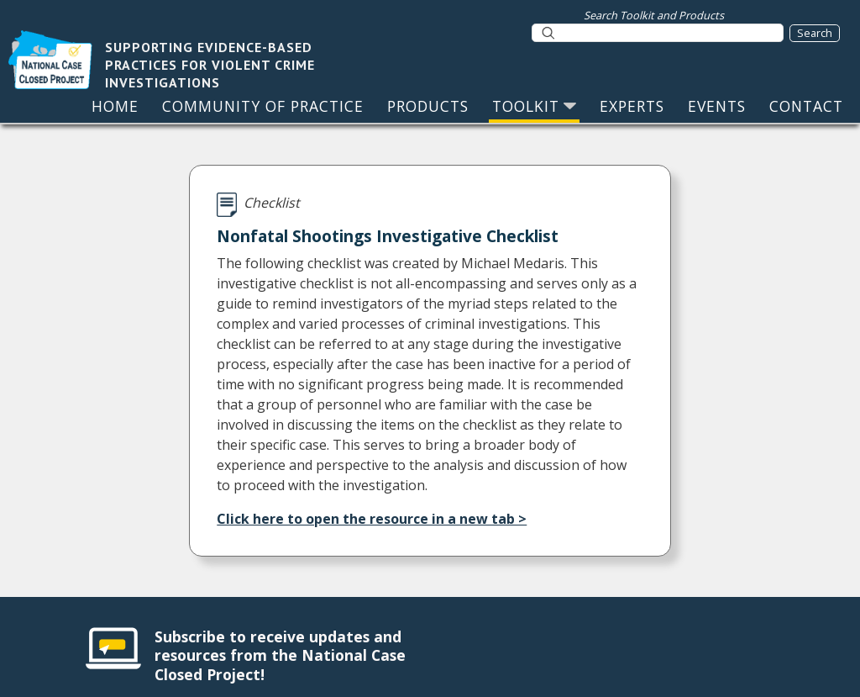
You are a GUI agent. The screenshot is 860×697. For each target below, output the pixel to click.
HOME (115, 106)
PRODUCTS (428, 106)
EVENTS (717, 106)
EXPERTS (632, 106)
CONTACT (806, 106)
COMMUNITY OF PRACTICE (263, 106)
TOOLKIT (534, 106)
